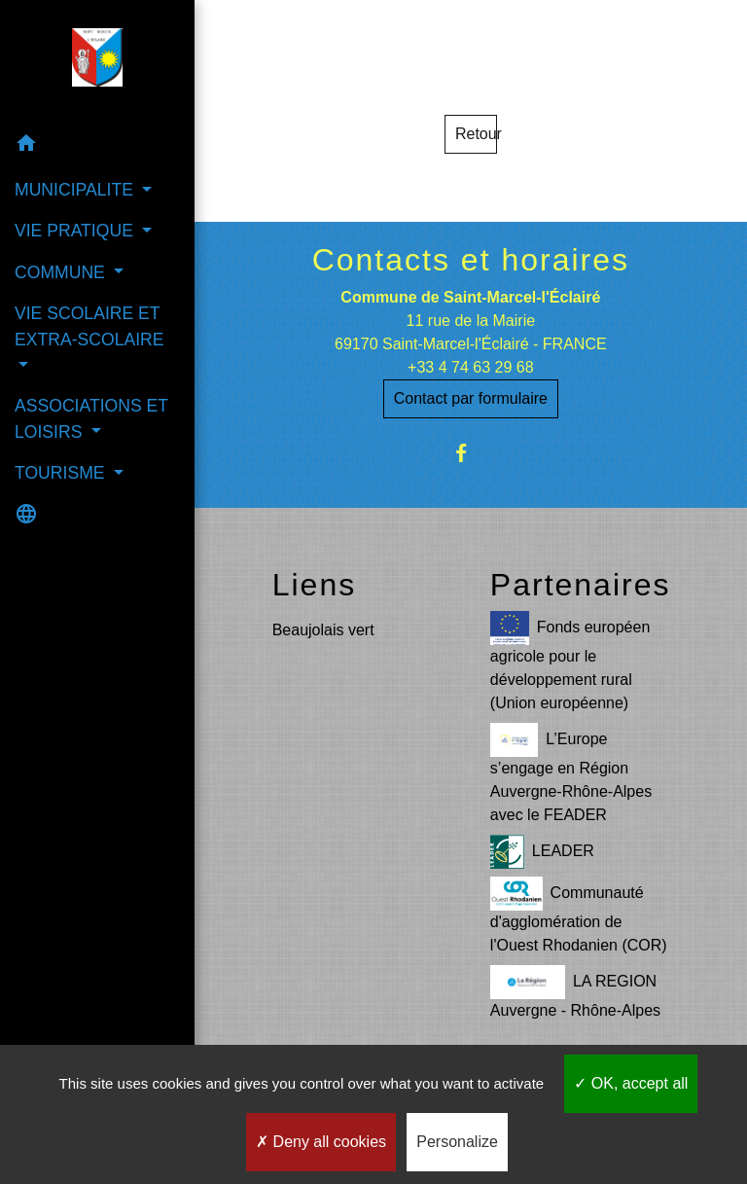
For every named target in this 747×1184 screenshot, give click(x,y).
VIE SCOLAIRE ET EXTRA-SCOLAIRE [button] (89, 326)
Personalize (457, 1141)
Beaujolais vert (323, 630)
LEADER (542, 852)
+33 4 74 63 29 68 (470, 367)
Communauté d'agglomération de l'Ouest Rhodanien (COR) (578, 915)
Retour (476, 134)
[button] (97, 146)
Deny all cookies (321, 1141)
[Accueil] (97, 61)
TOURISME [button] (62, 473)
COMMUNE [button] (62, 272)
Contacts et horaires (470, 259)
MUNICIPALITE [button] (76, 189)
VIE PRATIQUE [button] (76, 230)
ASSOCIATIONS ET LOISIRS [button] (91, 418)
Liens (314, 584)
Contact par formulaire (471, 398)
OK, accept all (631, 1083)
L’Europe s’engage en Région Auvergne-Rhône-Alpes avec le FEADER (571, 773)
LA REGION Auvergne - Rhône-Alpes (575, 992)
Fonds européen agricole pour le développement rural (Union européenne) (570, 661)
